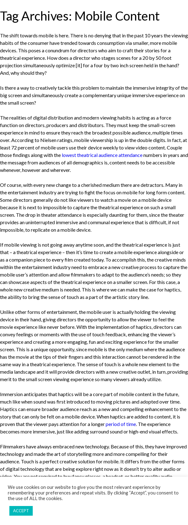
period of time (121, 424)
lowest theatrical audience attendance (102, 155)
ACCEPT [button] (21, 510)
